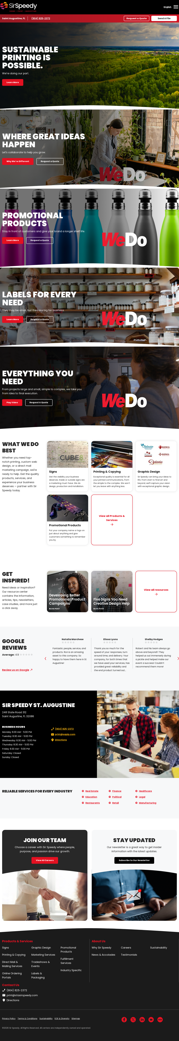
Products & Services (17, 941)
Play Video (12, 402)
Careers (126, 947)
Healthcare (145, 791)
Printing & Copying (107, 472)
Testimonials (129, 954)
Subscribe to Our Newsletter (134, 860)
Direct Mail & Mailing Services (12, 964)
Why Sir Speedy (101, 947)
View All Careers (45, 860)
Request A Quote (39, 402)
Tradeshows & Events (40, 964)
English (167, 7)
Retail (115, 803)
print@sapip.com (62, 734)
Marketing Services (43, 954)
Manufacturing (147, 803)
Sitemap (76, 1018)
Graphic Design (149, 472)
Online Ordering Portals (12, 975)
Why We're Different (18, 161)
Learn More (13, 82)
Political (117, 797)
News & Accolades (103, 954)
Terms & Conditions (27, 1018)
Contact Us (10, 985)
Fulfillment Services (67, 961)
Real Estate (91, 791)
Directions (58, 740)
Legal (142, 797)
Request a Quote (136, 18)
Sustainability (158, 947)
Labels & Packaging (38, 975)
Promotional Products (65, 525)
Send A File (164, 18)
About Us (98, 941)
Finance (116, 791)
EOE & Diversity (62, 1018)
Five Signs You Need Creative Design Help (111, 601)
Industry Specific (71, 970)
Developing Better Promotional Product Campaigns (67, 599)
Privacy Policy (8, 1018)
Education (91, 797)
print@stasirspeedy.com (20, 995)
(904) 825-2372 (40, 18)
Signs (53, 472)
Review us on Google (15, 670)
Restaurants (92, 803)
